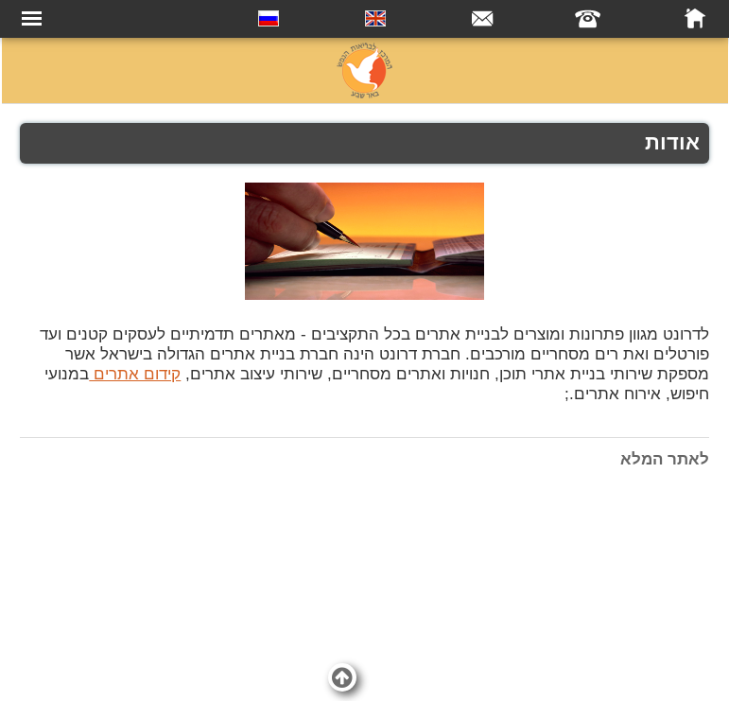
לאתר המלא (664, 459)
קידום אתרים (135, 374)
